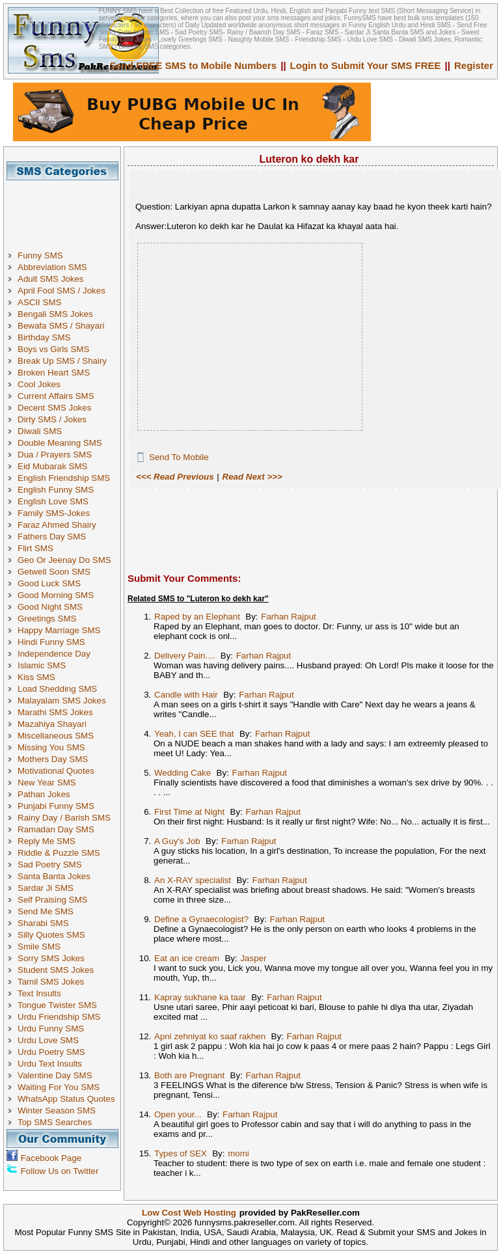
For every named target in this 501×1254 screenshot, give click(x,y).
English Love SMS (53, 501)
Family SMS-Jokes (54, 513)
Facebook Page (51, 1158)
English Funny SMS (56, 490)
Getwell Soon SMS (54, 572)
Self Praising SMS (52, 900)
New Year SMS (47, 782)
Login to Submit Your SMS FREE (365, 65)
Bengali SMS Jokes (55, 314)
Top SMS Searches (55, 1122)
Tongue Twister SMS (57, 1005)
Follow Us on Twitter (60, 1171)
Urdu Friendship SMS (59, 1017)
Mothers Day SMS (53, 759)
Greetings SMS (47, 618)
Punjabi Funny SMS (56, 806)
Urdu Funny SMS (51, 1028)
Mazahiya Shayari (52, 724)
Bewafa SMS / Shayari (61, 326)
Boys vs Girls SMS (53, 349)
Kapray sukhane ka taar (200, 997)
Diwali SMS (40, 431)
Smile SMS (39, 946)
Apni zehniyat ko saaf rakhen (209, 1036)
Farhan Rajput (288, 616)
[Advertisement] (67, 209)
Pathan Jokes (44, 794)
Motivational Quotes (56, 771)
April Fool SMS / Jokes (61, 290)
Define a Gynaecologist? (201, 919)
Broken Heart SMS (54, 372)
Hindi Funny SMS (51, 642)
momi (238, 1153)
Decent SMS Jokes (54, 408)
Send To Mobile (179, 457)
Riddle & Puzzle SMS (59, 853)
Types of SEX (180, 1153)
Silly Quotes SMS (51, 935)
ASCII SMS (39, 302)
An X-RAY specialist (192, 880)
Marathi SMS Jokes (55, 712)
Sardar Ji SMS (46, 888)
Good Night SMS (50, 607)
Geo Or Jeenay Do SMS (64, 560)
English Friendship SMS (64, 478)
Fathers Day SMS (52, 536)
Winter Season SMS (57, 1110)
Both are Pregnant (189, 1075)
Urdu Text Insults (50, 1064)
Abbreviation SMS (52, 267)
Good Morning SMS (56, 595)
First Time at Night (189, 812)
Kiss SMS (36, 677)
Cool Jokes (39, 384)
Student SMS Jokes (56, 970)
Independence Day (54, 654)
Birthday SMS (44, 337)
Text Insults (39, 993)
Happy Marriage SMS (59, 630)
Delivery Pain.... (184, 656)
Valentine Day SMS (55, 1075)
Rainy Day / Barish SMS (64, 818)
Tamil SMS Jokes (51, 982)
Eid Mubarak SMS (52, 466)
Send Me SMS (46, 911)
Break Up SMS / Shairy (62, 361)
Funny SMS (40, 255)
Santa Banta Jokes (54, 876)
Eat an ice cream (186, 958)
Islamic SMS (42, 665)
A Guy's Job (177, 841)
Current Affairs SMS (56, 396)
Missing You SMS (51, 747)
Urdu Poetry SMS (51, 1052)
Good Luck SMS (49, 583)
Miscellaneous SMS (56, 736)
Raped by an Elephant (197, 616)
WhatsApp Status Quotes (66, 1099)
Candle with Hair (186, 695)
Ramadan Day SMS (56, 829)
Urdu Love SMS (48, 1040)
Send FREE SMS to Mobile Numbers (193, 65)
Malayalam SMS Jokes (62, 700)
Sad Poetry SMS (50, 864)
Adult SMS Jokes (50, 279)
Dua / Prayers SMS (55, 454)
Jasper (253, 958)
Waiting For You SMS (59, 1087)
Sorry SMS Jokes (51, 958)
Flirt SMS (35, 548)
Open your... (178, 1114)
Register (473, 65)
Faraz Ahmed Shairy (57, 525)
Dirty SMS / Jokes (52, 419)
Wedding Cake (182, 773)
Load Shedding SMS (57, 689)
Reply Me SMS (46, 841)
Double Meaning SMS (60, 443)
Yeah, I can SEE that (194, 734)
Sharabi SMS (43, 923)
